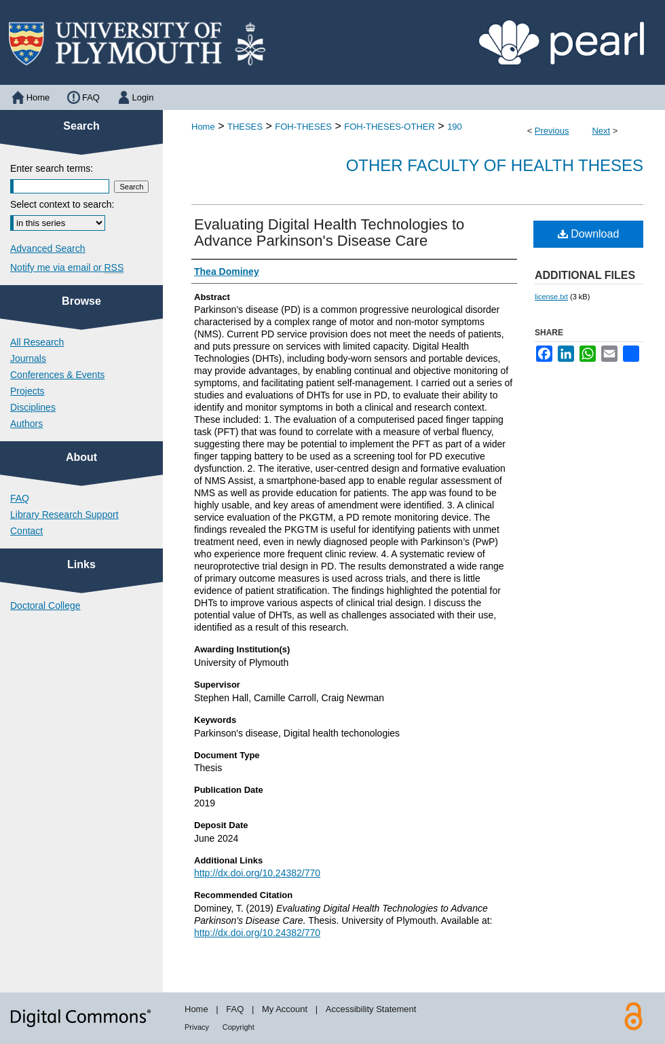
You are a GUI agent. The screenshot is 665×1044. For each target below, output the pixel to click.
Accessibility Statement (371, 1009)
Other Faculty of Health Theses (494, 165)
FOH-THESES (303, 127)
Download (589, 234)
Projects (27, 391)
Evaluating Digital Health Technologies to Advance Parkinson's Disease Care (329, 232)
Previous (552, 131)
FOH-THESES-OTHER (389, 127)
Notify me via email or (67, 267)
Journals (28, 358)
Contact (26, 530)
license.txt (551, 297)
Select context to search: (62, 204)
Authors (26, 423)
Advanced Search (48, 248)
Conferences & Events (57, 374)
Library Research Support (64, 514)
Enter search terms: (51, 168)
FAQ (19, 498)
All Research (37, 342)
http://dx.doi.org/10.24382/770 (257, 873)
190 (454, 127)
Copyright (238, 1027)
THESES (245, 127)
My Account (284, 1009)
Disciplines (33, 407)
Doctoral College (45, 605)
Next (601, 131)
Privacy (197, 1027)
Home (203, 127)
